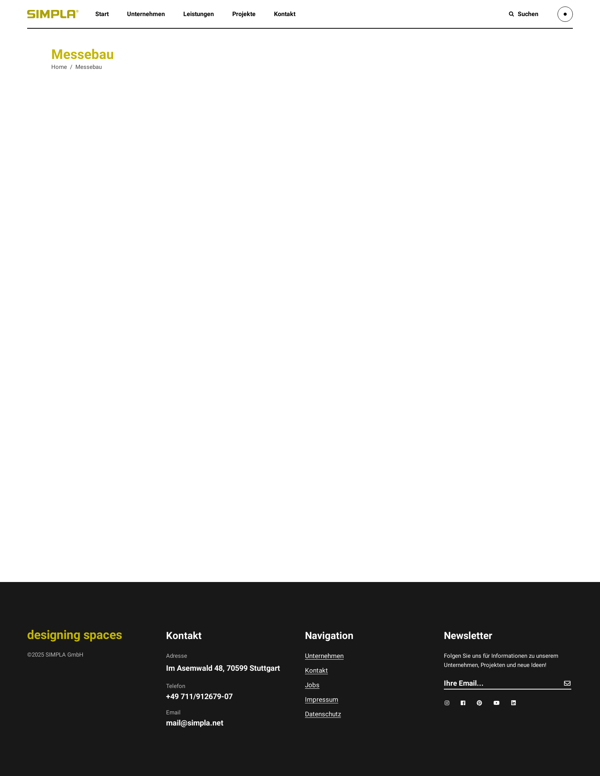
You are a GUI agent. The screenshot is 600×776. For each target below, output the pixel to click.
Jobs (312, 685)
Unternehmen (324, 656)
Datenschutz (323, 714)
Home (59, 67)
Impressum (321, 699)
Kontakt (316, 670)
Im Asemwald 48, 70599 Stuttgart (223, 668)
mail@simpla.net (194, 722)
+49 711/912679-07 (199, 696)
